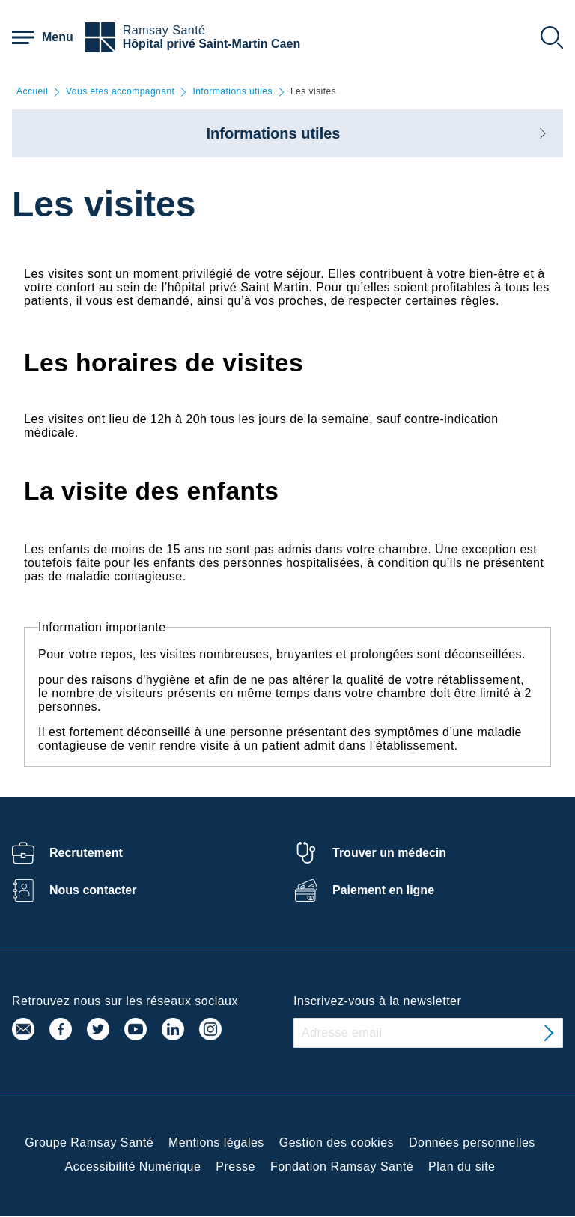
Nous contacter (92, 890)
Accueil (32, 92)
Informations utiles (232, 92)
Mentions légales (216, 1142)
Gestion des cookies (336, 1142)
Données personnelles (472, 1142)
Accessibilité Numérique (133, 1166)
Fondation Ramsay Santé (341, 1166)
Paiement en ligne (383, 890)
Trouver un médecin (389, 852)
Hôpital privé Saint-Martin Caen (211, 43)
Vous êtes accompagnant (120, 92)
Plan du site (461, 1166)
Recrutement (86, 852)
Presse (235, 1166)
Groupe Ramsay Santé (89, 1142)
